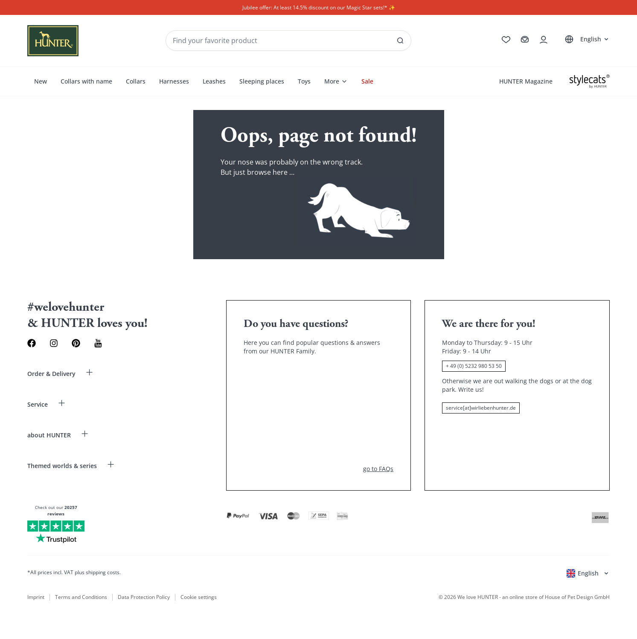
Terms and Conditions (81, 597)
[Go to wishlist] (506, 39)
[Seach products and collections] (288, 40)
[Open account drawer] (543, 39)
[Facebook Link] (31, 343)
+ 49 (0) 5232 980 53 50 (474, 366)
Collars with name (86, 81)
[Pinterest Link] (76, 343)
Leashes (214, 81)
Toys (304, 81)
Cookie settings (198, 597)
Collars (135, 81)
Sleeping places (261, 81)
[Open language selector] (585, 39)
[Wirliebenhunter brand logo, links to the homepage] (53, 40)
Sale (367, 81)
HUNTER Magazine (526, 81)
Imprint (35, 597)
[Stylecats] (590, 81)
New (40, 81)
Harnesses (174, 81)
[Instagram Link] (53, 343)
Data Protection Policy (144, 597)
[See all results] (400, 40)
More (336, 81)
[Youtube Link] (98, 343)
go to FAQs (378, 469)
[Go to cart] (524, 39)
